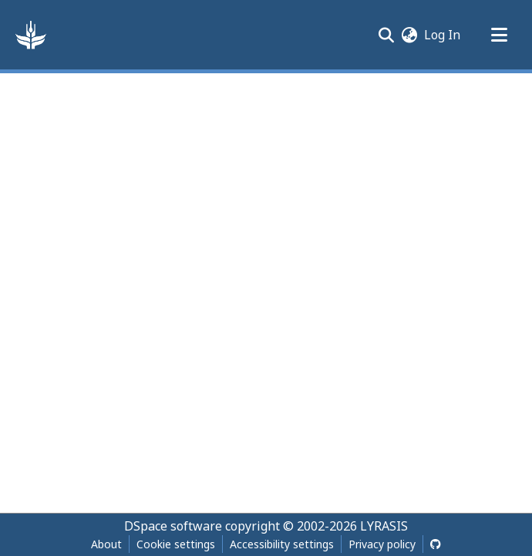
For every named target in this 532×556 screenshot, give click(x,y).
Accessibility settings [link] (282, 544)
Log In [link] (443, 34)
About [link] (106, 544)
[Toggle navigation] (498, 34)
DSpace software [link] (173, 525)
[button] (31, 34)
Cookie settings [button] (175, 544)
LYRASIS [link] (384, 525)
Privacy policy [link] (382, 544)
